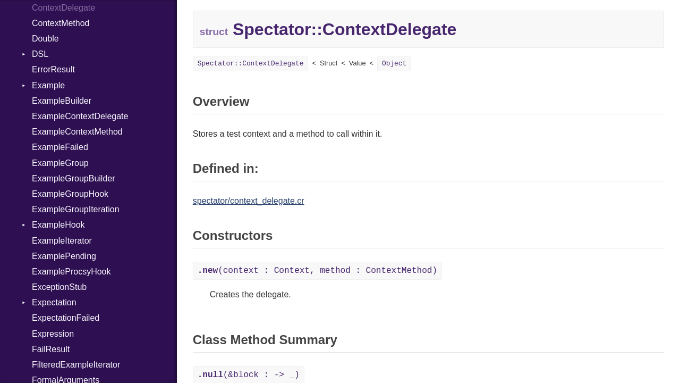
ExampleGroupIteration (76, 209)
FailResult (51, 349)
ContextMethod (61, 23)
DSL (40, 54)
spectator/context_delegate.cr (248, 200)
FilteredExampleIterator (76, 364)
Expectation (54, 302)
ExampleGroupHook (70, 193)
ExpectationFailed (65, 317)
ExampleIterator (62, 240)
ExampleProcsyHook (71, 271)
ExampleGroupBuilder (73, 178)
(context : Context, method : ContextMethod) (317, 271)
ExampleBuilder (61, 100)
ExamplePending (64, 256)
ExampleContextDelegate (80, 116)
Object (394, 64)
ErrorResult (53, 69)
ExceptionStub (59, 287)
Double (45, 38)
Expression (53, 333)
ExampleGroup (60, 163)
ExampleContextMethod (77, 131)
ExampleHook (58, 224)
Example (48, 85)
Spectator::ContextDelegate (251, 64)
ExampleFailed (60, 147)
